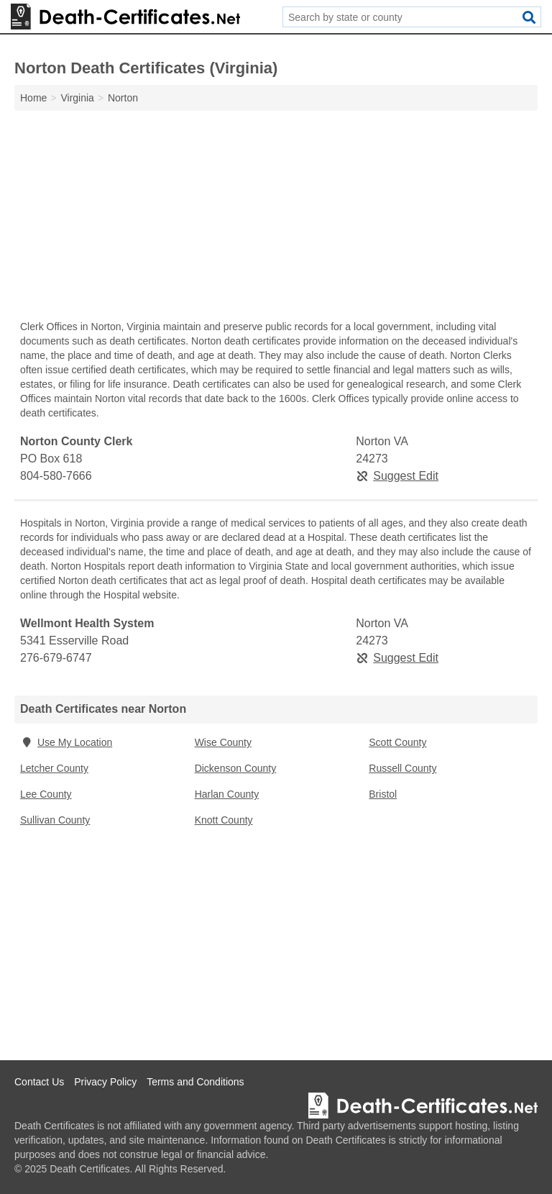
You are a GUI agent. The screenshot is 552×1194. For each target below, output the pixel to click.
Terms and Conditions (195, 1082)
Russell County (402, 768)
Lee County (46, 794)
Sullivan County (55, 820)
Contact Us (39, 1082)
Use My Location (66, 742)
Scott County (397, 742)
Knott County (224, 820)
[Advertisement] (276, 218)
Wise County (223, 742)
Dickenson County (236, 768)
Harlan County (227, 794)
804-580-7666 (56, 476)
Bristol (383, 794)
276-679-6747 (56, 658)
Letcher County (54, 768)
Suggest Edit (397, 476)
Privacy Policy (105, 1082)
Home (33, 98)
